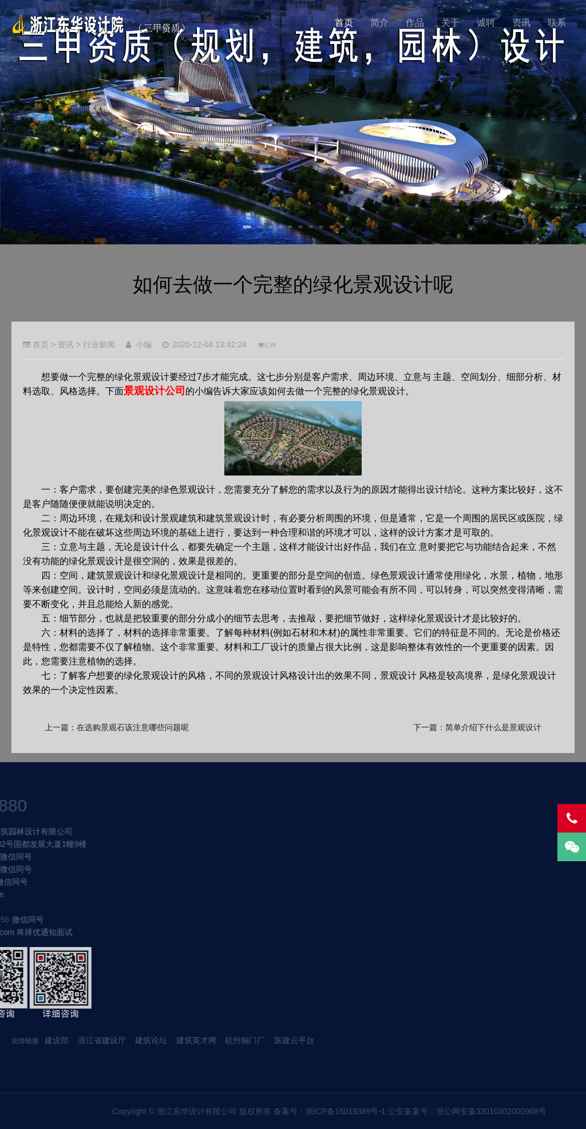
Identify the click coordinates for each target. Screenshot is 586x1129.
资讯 (521, 22)
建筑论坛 (151, 1040)
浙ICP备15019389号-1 (544, 1111)
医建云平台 (294, 1040)
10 (341, 226)
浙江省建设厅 (103, 1040)
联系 (557, 22)
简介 (379, 22)
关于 (450, 22)
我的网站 (103, 24)
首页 (344, 22)
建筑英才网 (196, 1040)
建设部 (57, 1040)
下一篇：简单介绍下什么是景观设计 (477, 727)
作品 (415, 22)
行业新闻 (99, 344)
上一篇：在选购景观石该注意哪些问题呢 (117, 727)
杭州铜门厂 (245, 1040)
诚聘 (486, 22)
